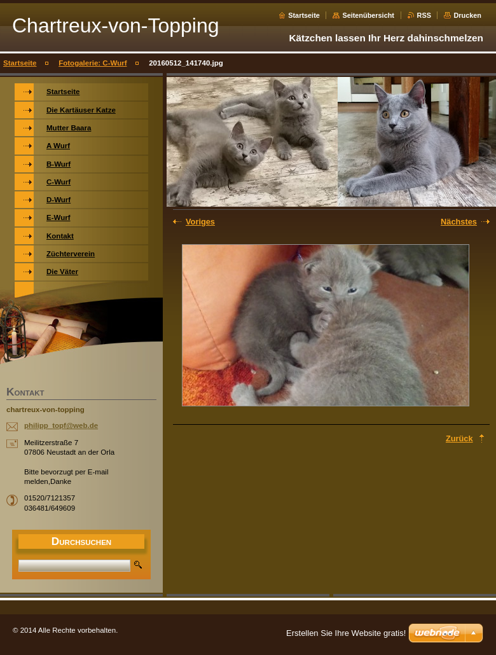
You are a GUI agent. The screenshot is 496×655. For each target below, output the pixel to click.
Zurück (459, 438)
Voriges (200, 221)
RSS (424, 15)
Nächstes (459, 221)
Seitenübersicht (368, 15)
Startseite (304, 15)
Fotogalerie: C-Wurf (93, 63)
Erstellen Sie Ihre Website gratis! (346, 633)
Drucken (467, 15)
